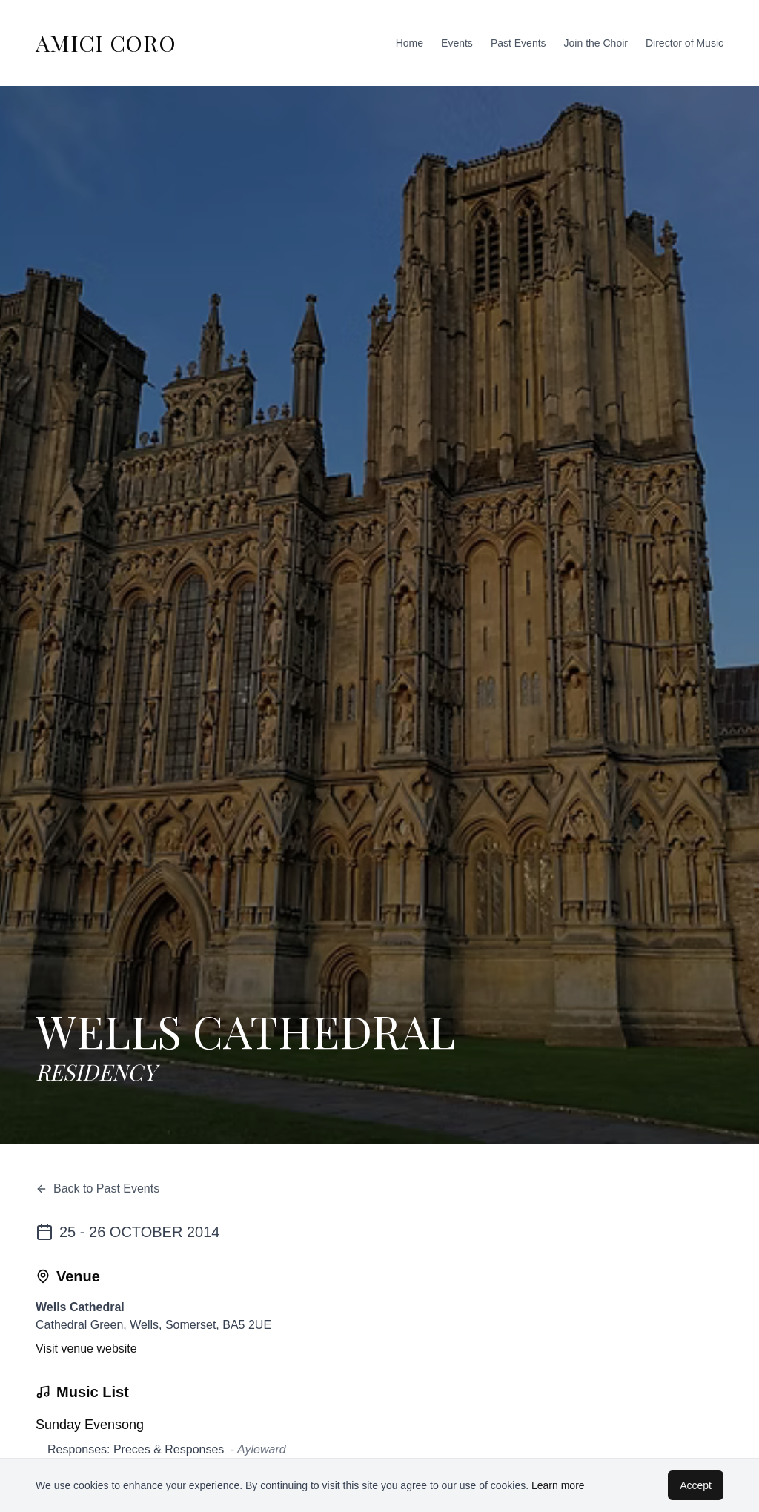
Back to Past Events (97, 1188)
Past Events (518, 43)
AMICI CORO (106, 43)
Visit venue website (86, 1348)
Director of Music (684, 43)
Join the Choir (596, 43)
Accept (696, 1485)
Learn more (558, 1485)
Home (409, 43)
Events (457, 43)
